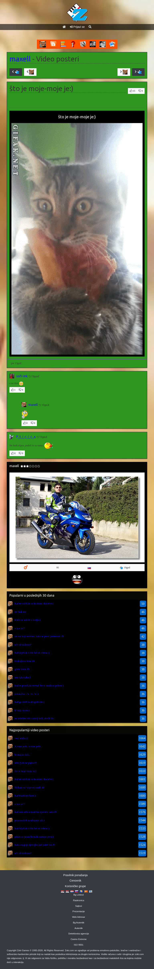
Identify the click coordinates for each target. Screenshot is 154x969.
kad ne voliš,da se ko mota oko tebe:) (34, 603)
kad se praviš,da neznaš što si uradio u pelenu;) (39, 685)
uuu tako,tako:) (22, 677)
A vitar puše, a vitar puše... (29, 746)
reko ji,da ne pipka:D (26, 762)
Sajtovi (78, 906)
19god (125, 567)
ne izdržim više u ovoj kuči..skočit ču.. (35, 718)
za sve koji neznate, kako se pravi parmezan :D (39, 636)
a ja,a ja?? (20, 628)
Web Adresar (78, 917)
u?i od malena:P (23, 644)
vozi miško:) (21, 738)
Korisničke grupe (75, 886)
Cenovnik (75, 880)
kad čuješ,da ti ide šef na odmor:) (32, 652)
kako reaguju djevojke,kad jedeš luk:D (35, 844)
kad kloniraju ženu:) (25, 795)
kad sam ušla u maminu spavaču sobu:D (36, 812)
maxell (20, 59)
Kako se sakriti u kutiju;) (28, 619)
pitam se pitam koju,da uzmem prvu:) (34, 836)
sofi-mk (21, 376)
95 (57, 567)
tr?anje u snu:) (22, 710)
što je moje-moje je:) (25, 770)
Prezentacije (78, 911)
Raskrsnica (78, 900)
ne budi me (20, 611)
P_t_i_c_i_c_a (25, 436)
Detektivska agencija (78, 933)
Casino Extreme (79, 939)
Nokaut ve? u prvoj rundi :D (29, 787)
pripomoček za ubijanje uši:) (29, 820)
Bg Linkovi (78, 895)
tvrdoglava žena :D (24, 660)
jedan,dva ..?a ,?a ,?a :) (26, 693)
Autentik (79, 928)
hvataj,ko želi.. (22, 754)
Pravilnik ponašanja (75, 875)
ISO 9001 (78, 945)
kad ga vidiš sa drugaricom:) (29, 701)
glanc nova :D (22, 669)
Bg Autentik (78, 922)
